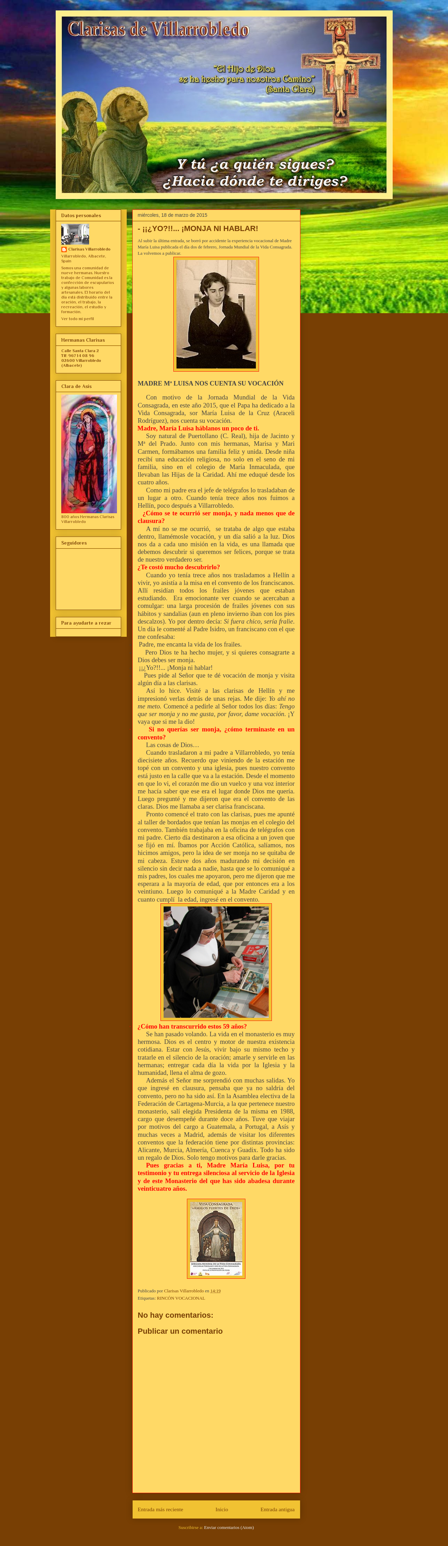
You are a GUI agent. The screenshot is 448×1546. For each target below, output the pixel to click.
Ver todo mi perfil (77, 318)
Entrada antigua (277, 1509)
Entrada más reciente (160, 1509)
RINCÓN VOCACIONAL (181, 1298)
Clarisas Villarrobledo (89, 249)
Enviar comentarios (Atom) (229, 1527)
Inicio (221, 1509)
